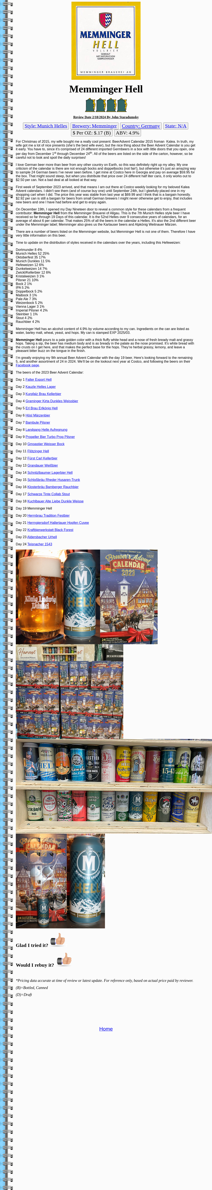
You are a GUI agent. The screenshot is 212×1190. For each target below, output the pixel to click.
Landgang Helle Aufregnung (46, 429)
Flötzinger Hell (38, 451)
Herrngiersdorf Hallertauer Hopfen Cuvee (58, 522)
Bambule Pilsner (37, 422)
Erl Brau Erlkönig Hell (41, 408)
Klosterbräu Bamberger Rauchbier (53, 487)
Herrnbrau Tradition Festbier (48, 515)
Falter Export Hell (38, 379)
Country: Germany (141, 126)
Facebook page (27, 365)
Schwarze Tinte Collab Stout (48, 494)
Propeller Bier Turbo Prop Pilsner (50, 437)
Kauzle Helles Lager (40, 387)
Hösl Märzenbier (37, 415)
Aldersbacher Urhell (42, 537)
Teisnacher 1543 (39, 544)
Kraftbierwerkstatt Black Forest (50, 530)
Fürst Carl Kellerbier (42, 458)
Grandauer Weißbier (42, 465)
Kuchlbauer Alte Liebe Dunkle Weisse (55, 501)
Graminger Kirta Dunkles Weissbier (51, 401)
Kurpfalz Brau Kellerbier (43, 394)
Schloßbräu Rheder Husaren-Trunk (53, 480)
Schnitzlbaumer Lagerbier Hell (49, 472)
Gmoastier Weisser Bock (45, 444)
